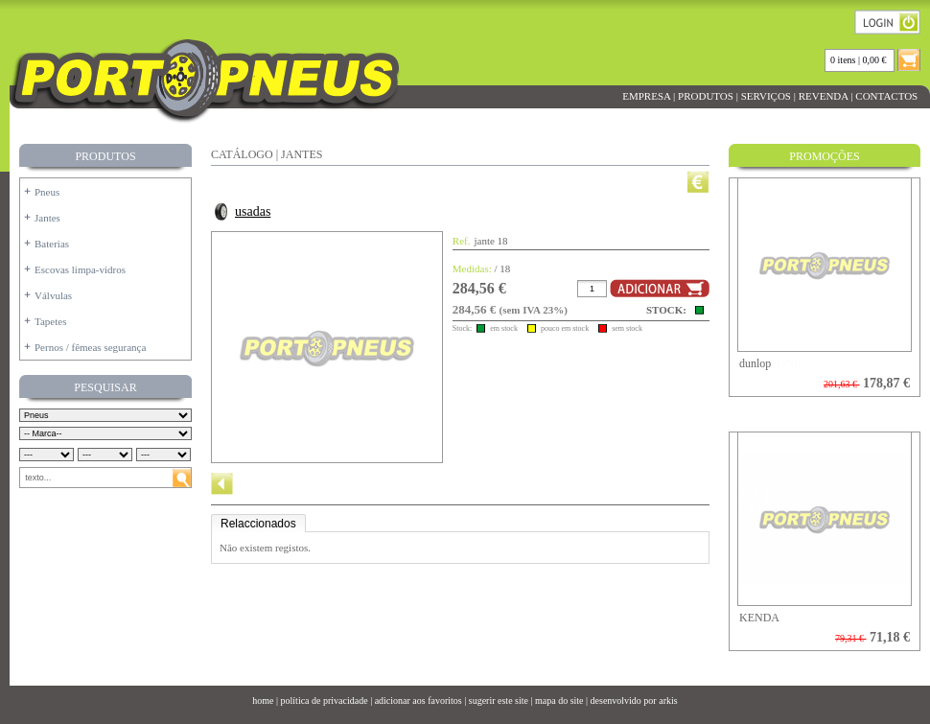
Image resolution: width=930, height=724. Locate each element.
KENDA (759, 617)
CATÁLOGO (242, 154)
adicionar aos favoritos (418, 700)
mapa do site (559, 700)
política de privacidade (324, 700)
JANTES (301, 154)
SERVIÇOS (766, 96)
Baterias (52, 243)
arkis (668, 700)
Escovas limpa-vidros (80, 269)
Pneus (47, 192)
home (262, 700)
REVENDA (823, 96)
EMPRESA (646, 96)
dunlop (755, 363)
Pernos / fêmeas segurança (90, 347)
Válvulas (53, 295)
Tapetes (50, 321)
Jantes (47, 217)
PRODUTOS (705, 96)
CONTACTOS (886, 96)
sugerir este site (498, 700)
